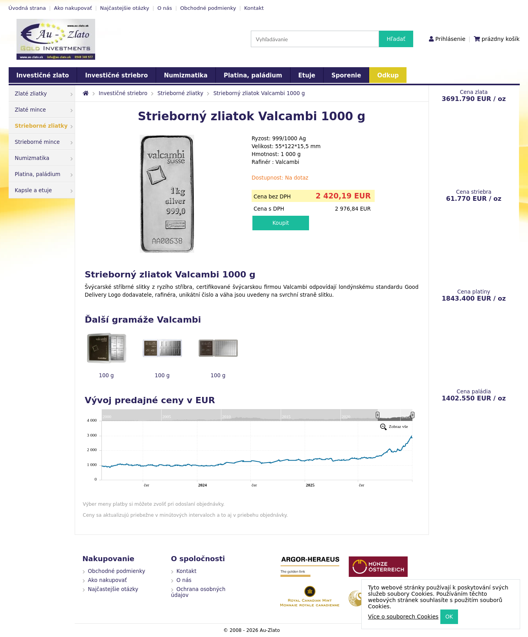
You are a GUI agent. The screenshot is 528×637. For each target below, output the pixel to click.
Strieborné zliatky (44, 126)
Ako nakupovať (73, 8)
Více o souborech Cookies (403, 616)
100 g (106, 375)
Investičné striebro (116, 75)
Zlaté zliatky (44, 94)
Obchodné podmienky (208, 8)
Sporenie (346, 75)
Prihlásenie (450, 39)
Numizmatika (186, 75)
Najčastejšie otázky (124, 8)
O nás (164, 8)
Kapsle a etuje (44, 190)
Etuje (306, 75)
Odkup (388, 75)
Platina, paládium (253, 75)
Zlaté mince (44, 110)
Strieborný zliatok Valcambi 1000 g (259, 93)
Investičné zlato (43, 75)
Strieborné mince (44, 142)
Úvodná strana (27, 8)
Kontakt (254, 8)
